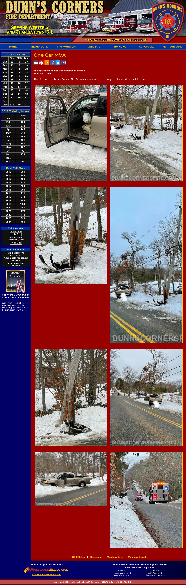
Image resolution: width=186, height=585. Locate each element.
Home (13, 46)
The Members (66, 46)
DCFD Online (78, 557)
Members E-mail (137, 557)
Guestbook (96, 557)
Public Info (93, 46)
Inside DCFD (39, 46)
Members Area (172, 46)
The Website (146, 46)
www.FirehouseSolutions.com (46, 574)
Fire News (119, 46)
